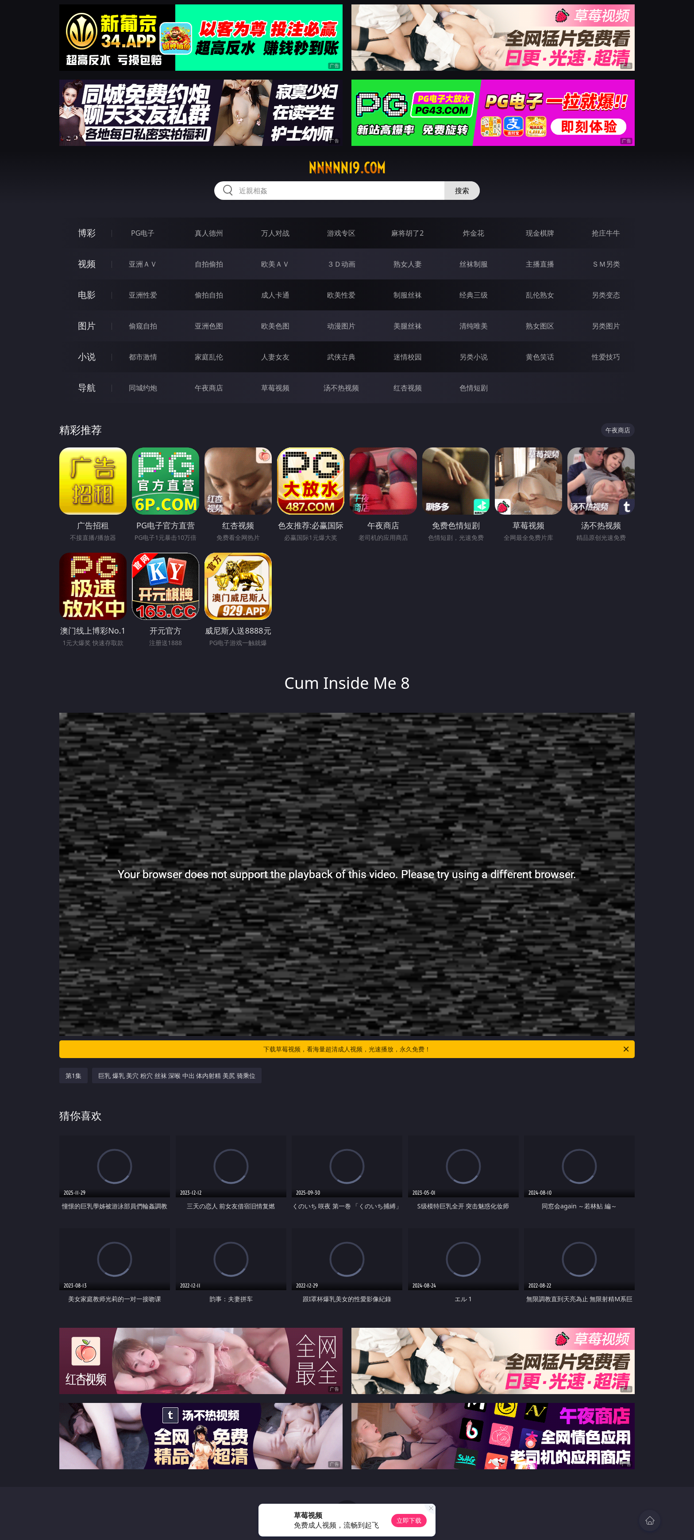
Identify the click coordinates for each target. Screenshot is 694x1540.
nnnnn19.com (347, 168)
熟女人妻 (407, 264)
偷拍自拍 (209, 295)
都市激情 (143, 357)
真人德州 (209, 233)
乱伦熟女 (540, 295)
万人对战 (275, 233)
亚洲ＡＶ (143, 264)
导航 (87, 388)
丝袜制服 (473, 264)
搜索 (462, 190)
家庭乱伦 (209, 357)
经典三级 (473, 295)
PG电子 (142, 233)
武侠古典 (341, 357)
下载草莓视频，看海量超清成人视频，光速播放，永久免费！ (446, 1049)
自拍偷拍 (209, 264)
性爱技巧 (606, 357)
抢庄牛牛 (606, 233)
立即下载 (409, 1520)
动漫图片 (341, 326)
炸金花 (473, 233)
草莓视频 (275, 388)
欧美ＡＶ (275, 264)
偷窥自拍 (143, 326)
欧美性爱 (341, 295)
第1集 (73, 1075)
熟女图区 (540, 326)
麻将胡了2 (407, 233)
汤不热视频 (341, 388)
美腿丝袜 (407, 326)
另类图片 (606, 326)
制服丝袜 (407, 295)
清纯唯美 (473, 326)
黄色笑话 (540, 357)
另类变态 (606, 295)
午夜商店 (209, 388)
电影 (87, 295)
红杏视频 (407, 388)
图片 (87, 326)
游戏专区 (341, 233)
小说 (87, 357)
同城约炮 (143, 388)
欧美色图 (275, 326)
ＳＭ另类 (606, 264)
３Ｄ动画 (341, 264)
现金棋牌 (540, 233)
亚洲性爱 (143, 295)
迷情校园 (407, 357)
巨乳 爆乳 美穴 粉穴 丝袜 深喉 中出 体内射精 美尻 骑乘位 (176, 1075)
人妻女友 (275, 357)
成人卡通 (275, 295)
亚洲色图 (209, 326)
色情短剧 (473, 388)
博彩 (87, 233)
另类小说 (473, 357)
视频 (87, 264)
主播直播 (540, 264)
